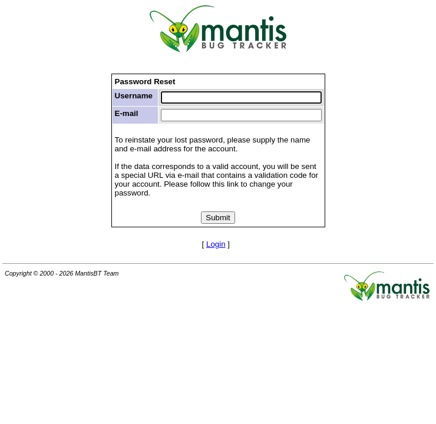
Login (216, 244)
